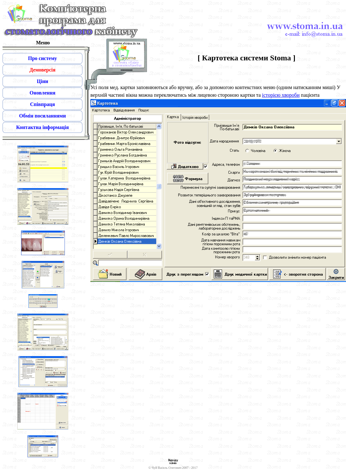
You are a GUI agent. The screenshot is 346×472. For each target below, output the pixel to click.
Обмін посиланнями (42, 115)
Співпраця (42, 104)
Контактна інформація (42, 127)
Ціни (42, 81)
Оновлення (43, 92)
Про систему (42, 58)
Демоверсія (42, 69)
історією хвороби (281, 95)
